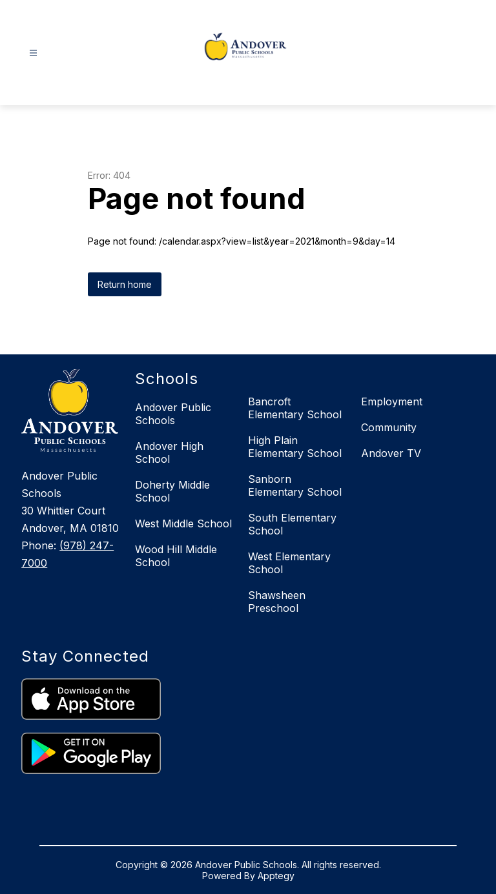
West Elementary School (289, 563)
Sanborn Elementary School (295, 485)
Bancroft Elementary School (295, 408)
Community (389, 427)
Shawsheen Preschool (276, 602)
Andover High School (169, 452)
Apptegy (276, 875)
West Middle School (183, 523)
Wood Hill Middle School (176, 556)
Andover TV (391, 453)
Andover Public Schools (173, 414)
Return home (125, 284)
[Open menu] (33, 53)
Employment (391, 401)
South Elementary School (292, 524)
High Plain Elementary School (295, 447)
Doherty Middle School (172, 491)
